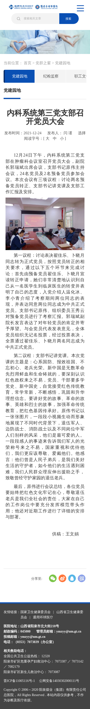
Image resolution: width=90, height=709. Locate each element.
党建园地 (62, 63)
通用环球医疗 (43, 617)
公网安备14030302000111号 (59, 681)
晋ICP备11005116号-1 (21, 681)
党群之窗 (43, 63)
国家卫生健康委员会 (35, 612)
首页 (27, 63)
